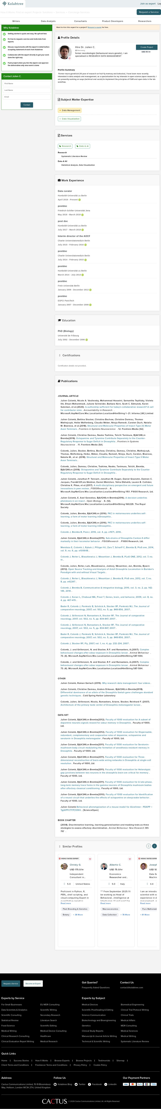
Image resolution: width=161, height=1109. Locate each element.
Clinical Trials (127, 1015)
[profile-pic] (64, 866)
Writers (16, 21)
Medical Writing (9, 1031)
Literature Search (48, 1020)
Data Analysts (48, 21)
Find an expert (24, 12)
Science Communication (94, 1015)
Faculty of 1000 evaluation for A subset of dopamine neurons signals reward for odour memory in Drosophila (106, 721)
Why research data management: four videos (126, 683)
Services (61, 12)
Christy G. (75, 865)
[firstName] (27, 83)
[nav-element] (148, 846)
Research (65, 146)
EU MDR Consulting (50, 1004)
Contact (26, 104)
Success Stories (21, 1061)
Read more (66, 903)
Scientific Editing (48, 1025)
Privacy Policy (80, 1065)
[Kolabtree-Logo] (12, 3)
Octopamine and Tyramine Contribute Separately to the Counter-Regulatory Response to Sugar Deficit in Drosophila (103, 440)
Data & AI (82, 146)
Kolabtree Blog (63, 1084)
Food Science (8, 1025)
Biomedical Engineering (132, 1004)
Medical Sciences (129, 1031)
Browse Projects (84, 1061)
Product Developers (112, 21)
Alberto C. (115, 865)
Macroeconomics (110, 909)
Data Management (70, 110)
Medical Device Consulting (53, 1031)
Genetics (86, 1025)
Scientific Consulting (11, 1015)
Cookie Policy (100, 1065)
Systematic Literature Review (135, 1041)
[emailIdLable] (27, 97)
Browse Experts (62, 1061)
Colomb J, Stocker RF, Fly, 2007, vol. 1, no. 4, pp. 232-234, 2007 (95, 643)
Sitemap (120, 1061)
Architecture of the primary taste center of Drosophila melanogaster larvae (101, 705)
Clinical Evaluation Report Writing (17, 1041)
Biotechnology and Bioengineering (99, 1020)
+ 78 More (125, 914)
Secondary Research (50, 1015)
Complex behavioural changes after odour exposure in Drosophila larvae (105, 651)
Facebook (95, 1084)
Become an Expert (51, 984)
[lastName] (27, 90)
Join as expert (148, 3)
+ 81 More (145, 914)
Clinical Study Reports (92, 1031)
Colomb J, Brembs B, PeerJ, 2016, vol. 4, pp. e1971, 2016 (91, 532)
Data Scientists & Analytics (14, 1010)
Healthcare (45, 1036)
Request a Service (149, 12)
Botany (66, 914)
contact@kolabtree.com (131, 987)
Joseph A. (155, 865)
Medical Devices (90, 1004)
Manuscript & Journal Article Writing (99, 1036)
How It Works (8, 12)
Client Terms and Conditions (15, 1065)
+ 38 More (78, 914)
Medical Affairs (128, 1020)
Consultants (80, 21)
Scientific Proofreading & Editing (97, 1010)
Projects (37, 12)
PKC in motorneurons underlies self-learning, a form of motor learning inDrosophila (103, 515)
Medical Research (49, 1041)
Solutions (49, 12)
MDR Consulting (129, 1025)
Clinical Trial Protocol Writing (135, 1010)
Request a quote (94, 27)
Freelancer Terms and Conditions (51, 1065)
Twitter (80, 1084)
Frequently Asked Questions (96, 987)
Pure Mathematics (150, 909)
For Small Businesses (11, 1004)
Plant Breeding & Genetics (75, 909)
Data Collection (110, 914)
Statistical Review (9, 1020)
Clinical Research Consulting (15, 1036)
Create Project (147, 47)
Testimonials (104, 1061)
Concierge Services (79, 12)
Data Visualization (70, 118)
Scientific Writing (48, 1010)
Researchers (144, 21)
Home (4, 1061)
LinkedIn (110, 1084)
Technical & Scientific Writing (96, 1041)
